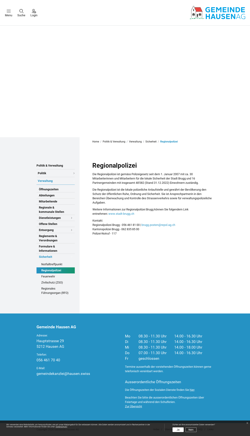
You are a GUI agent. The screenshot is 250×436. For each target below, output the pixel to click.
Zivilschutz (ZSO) (52, 282)
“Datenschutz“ (61, 427)
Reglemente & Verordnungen (48, 238)
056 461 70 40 (48, 360)
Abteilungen (47, 195)
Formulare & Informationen (48, 248)
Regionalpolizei (51, 271)
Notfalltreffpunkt (51, 264)
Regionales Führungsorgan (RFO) (54, 290)
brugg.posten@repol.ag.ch (158, 225)
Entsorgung (46, 230)
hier (192, 389)
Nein (191, 429)
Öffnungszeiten (49, 189)
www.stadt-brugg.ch (123, 213)
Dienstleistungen (50, 218)
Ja (178, 429)
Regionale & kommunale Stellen (51, 209)
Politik (42, 173)
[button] (11, 12)
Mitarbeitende (48, 201)
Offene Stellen (48, 224)
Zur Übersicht (133, 406)
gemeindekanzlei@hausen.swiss (63, 374)
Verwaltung (45, 181)
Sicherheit (45, 256)
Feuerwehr (48, 276)
